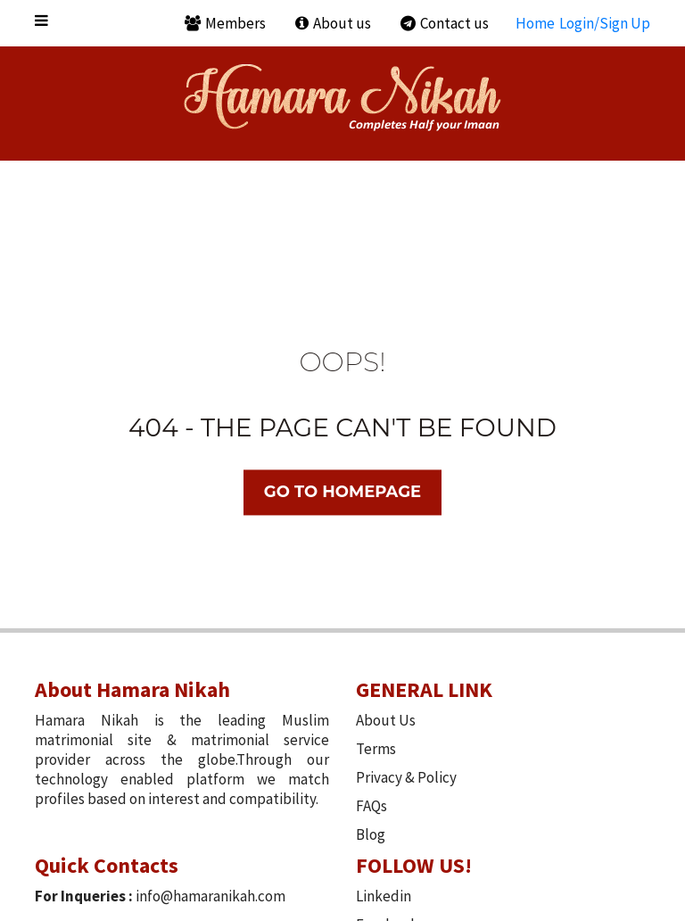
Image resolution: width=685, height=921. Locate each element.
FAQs (371, 806)
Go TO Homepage (342, 492)
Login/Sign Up (604, 23)
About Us (386, 720)
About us (333, 23)
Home (535, 23)
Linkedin (383, 896)
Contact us (444, 23)
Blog (370, 834)
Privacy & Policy (406, 777)
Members (225, 23)
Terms (376, 749)
